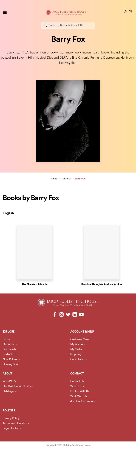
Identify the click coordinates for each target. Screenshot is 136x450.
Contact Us (77, 381)
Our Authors (10, 344)
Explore (9, 331)
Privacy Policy (11, 418)
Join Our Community (83, 401)
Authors (66, 178)
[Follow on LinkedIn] (74, 314)
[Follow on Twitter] (68, 314)
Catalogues (9, 391)
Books (6, 339)
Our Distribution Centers (17, 386)
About (7, 373)
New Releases (11, 359)
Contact (77, 373)
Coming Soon (11, 364)
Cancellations (78, 359)
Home (54, 178)
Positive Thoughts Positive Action (101, 284)
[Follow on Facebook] (55, 314)
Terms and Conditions (16, 423)
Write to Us (77, 386)
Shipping (75, 354)
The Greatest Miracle (34, 284)
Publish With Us (79, 391)
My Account (77, 344)
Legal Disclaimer (12, 428)
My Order (76, 349)
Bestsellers (9, 354)
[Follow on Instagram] (61, 314)
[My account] (125, 12)
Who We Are (10, 381)
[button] (5, 12)
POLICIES (9, 410)
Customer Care (79, 339)
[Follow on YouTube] (81, 314)
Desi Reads (9, 349)
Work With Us (78, 396)
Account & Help (82, 331)
